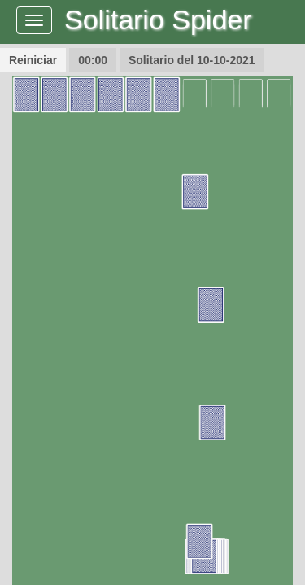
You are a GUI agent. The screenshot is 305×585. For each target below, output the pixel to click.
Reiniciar (33, 60)
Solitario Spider (158, 19)
